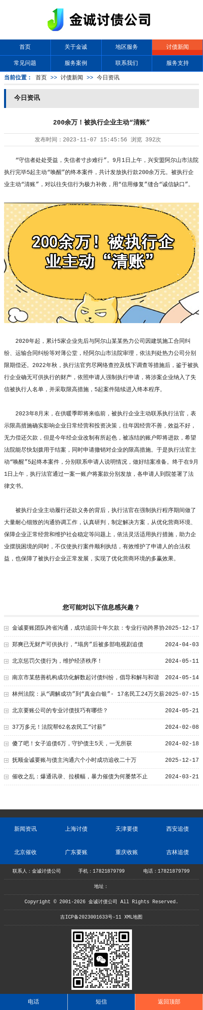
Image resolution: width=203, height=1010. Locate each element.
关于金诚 (76, 47)
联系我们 (126, 63)
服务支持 (177, 63)
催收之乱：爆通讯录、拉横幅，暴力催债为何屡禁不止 (80, 777)
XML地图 (133, 917)
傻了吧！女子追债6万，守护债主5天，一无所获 (72, 743)
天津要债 (126, 829)
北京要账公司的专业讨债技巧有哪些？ (60, 710)
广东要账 (76, 852)
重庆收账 (126, 852)
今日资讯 (108, 78)
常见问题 (25, 63)
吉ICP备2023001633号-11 (90, 917)
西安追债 (177, 829)
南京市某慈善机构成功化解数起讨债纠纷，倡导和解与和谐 (85, 677)
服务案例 (76, 63)
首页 (25, 47)
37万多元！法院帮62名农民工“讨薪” (59, 727)
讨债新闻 (177, 47)
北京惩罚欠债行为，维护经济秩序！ (57, 661)
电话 (33, 1002)
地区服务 (126, 47)
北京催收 (25, 852)
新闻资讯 (25, 829)
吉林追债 (177, 852)
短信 (101, 1002)
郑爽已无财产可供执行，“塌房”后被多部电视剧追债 (77, 644)
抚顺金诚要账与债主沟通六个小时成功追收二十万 (74, 760)
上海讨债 (76, 829)
